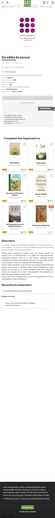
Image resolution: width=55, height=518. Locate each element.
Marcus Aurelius (14, 165)
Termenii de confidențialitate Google (35, 498)
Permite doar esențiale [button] (27, 512)
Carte (19, 7)
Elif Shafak (41, 165)
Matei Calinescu (13, 63)
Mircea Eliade (41, 228)
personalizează (17, 495)
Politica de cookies (12, 498)
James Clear (41, 196)
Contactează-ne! (17, 123)
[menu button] (2, 2)
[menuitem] (43, 2)
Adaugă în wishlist (27, 103)
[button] (14, 2)
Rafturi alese (32, 75)
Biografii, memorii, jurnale (30, 7)
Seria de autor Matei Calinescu (19, 87)
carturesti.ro (10, 7)
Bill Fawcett (14, 229)
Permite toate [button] (27, 507)
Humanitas (11, 82)
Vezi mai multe (13, 67)
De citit (39, 75)
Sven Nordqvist (15, 197)
